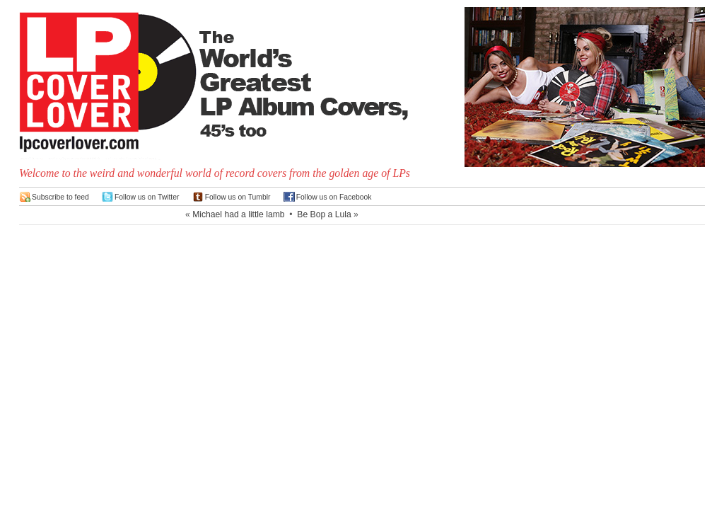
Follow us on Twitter (147, 197)
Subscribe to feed (60, 197)
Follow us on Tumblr (238, 197)
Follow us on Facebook (334, 197)
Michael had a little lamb (238, 214)
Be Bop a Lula (324, 214)
